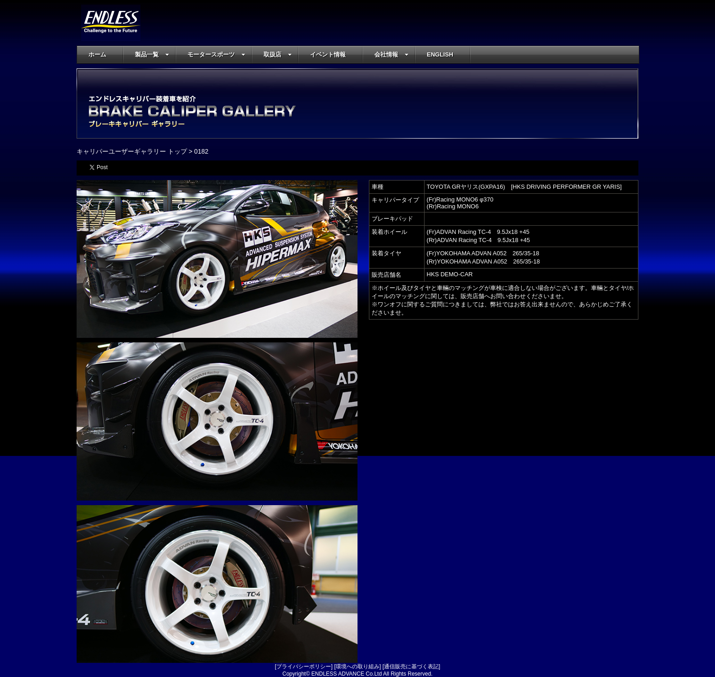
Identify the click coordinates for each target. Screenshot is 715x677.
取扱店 (278, 54)
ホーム (97, 54)
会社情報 (391, 54)
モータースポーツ (216, 54)
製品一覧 (152, 54)
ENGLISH (440, 54)
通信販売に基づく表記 (411, 666)
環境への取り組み (357, 666)
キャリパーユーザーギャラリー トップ (132, 151)
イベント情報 (328, 54)
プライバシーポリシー (303, 666)
